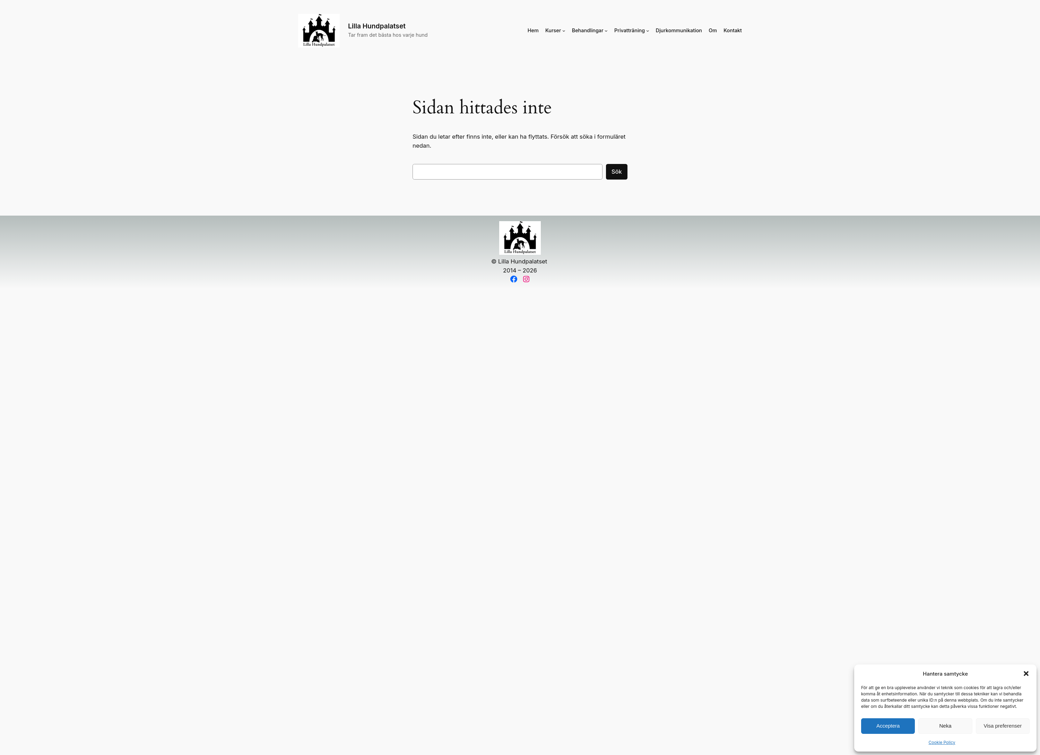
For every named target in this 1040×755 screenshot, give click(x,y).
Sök (617, 171)
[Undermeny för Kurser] (563, 30)
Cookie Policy (942, 742)
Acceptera (888, 726)
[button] (1026, 673)
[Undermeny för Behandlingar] (606, 30)
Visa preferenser (1002, 726)
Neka (945, 726)
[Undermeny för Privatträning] (647, 30)
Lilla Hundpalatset (377, 26)
